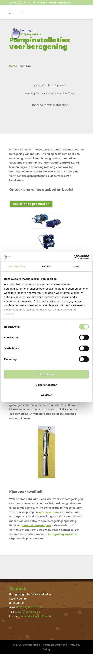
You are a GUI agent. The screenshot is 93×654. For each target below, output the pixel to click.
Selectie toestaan (46, 384)
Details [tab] (46, 266)
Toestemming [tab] (16, 266)
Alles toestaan (46, 374)
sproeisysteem (48, 512)
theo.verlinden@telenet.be (35, 616)
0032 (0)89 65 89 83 (27, 612)
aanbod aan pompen (36, 525)
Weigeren (46, 394)
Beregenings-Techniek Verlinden (45, 644)
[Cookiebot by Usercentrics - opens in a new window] (73, 256)
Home (13, 66)
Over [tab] (77, 266)
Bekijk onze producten (31, 204)
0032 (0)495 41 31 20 (23, 2)
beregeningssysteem (62, 534)
